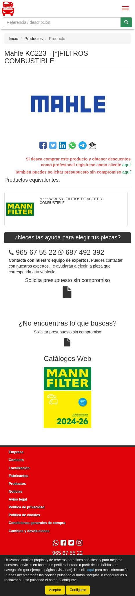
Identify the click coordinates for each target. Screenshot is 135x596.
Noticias (15, 492)
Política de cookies (24, 515)
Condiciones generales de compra (37, 523)
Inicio (13, 38)
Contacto (16, 460)
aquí (126, 164)
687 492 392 (81, 252)
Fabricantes (18, 476)
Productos (33, 38)
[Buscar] (126, 22)
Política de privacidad (26, 507)
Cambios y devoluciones (29, 531)
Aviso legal (18, 499)
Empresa (16, 452)
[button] (92, 146)
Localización (19, 468)
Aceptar (55, 590)
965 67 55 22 (36, 252)
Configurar (78, 590)
